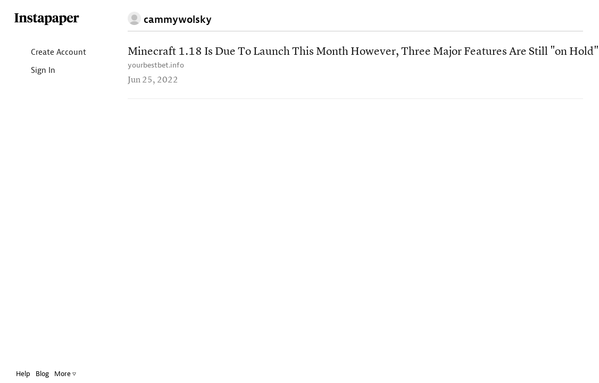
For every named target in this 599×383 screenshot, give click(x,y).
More (65, 373)
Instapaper (46, 19)
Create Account (49, 53)
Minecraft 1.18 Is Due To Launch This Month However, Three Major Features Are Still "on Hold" (363, 51)
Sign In (34, 71)
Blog (42, 373)
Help (23, 373)
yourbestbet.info (156, 65)
